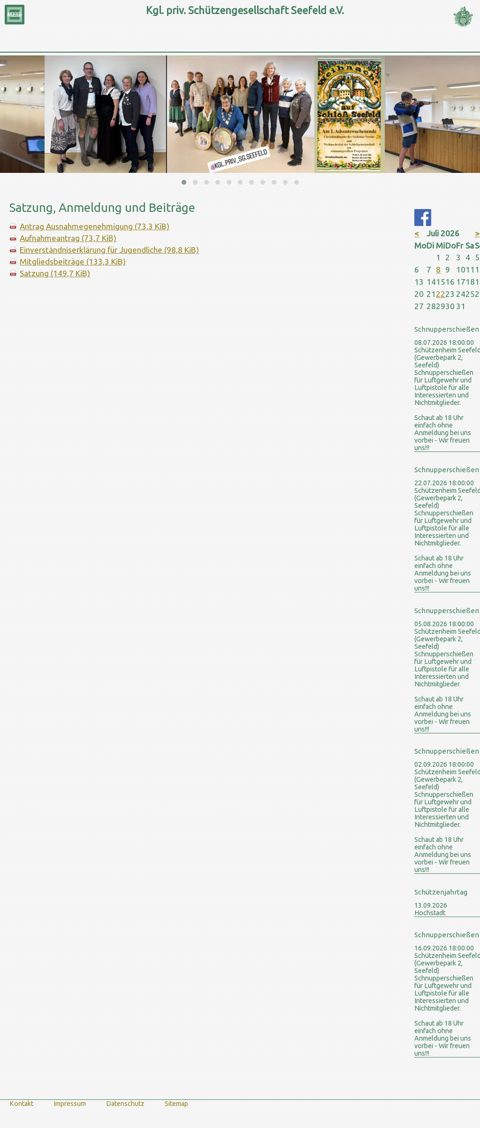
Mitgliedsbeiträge (73, 261)
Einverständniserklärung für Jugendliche (109, 249)
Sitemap (176, 1103)
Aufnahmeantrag (68, 237)
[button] (184, 182)
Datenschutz (125, 1103)
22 (440, 293)
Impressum (69, 1103)
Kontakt (21, 1103)
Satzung (55, 273)
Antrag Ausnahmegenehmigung (94, 226)
